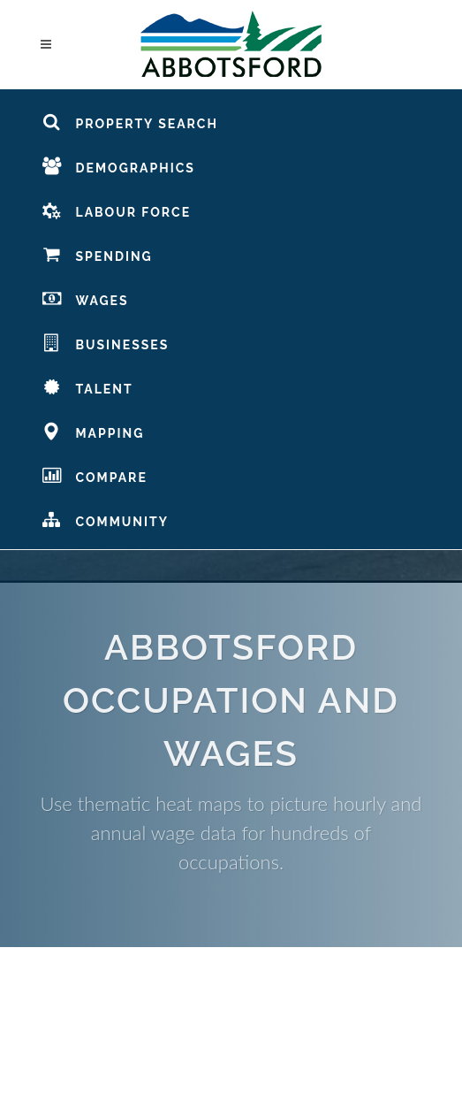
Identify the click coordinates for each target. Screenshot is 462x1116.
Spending (97, 254)
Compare (95, 475)
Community (105, 519)
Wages (85, 298)
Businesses (106, 342)
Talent (87, 386)
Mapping (93, 430)
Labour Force (117, 209)
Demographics (118, 165)
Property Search (130, 121)
